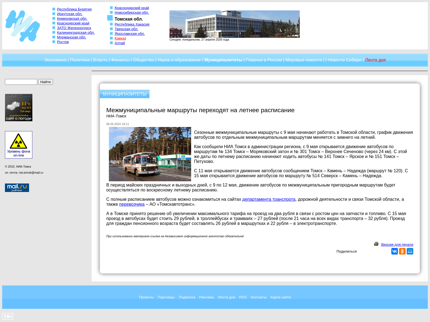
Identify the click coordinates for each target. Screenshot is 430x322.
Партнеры (166, 297)
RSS (243, 297)
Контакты (259, 297)
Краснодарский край (132, 8)
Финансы (120, 60)
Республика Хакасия (132, 24)
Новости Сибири (344, 60)
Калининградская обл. (76, 32)
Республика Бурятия (74, 9)
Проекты (146, 297)
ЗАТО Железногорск (74, 28)
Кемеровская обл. (72, 18)
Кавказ (120, 38)
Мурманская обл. (71, 37)
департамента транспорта (269, 199)
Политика (80, 60)
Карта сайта (281, 297)
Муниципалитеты (223, 60)
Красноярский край (73, 23)
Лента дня (226, 297)
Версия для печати (397, 244)
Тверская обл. (126, 29)
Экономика (55, 60)
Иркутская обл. (70, 14)
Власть (100, 60)
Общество (143, 60)
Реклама (206, 297)
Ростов (63, 42)
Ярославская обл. (130, 34)
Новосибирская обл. (132, 12)
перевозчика (132, 204)
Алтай (120, 43)
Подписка (187, 297)
